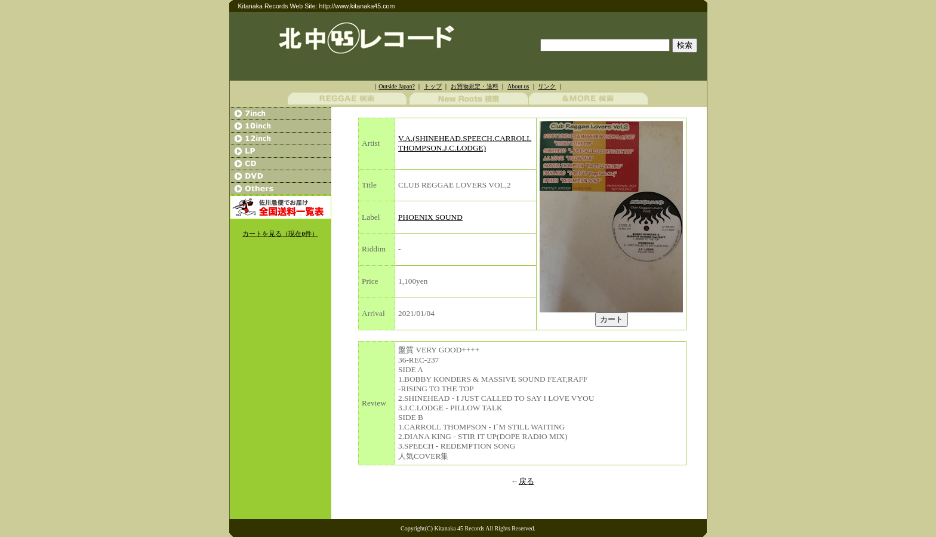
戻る (526, 481)
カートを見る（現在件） (280, 234)
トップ (433, 86)
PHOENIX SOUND (430, 217)
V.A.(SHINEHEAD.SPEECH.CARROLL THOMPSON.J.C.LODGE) (464, 143)
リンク (547, 86)
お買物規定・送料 (474, 86)
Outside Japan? (396, 86)
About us (518, 86)
